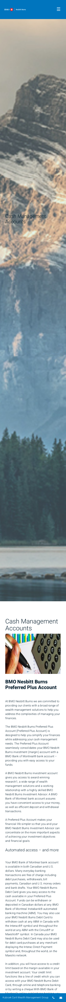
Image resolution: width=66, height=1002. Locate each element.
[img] (33, 300)
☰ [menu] (58, 9)
